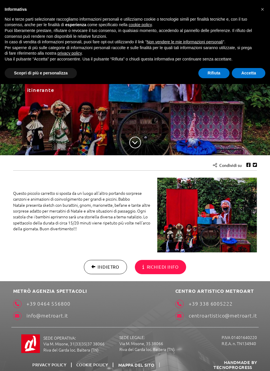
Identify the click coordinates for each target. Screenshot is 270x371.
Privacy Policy (51, 361)
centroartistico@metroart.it (216, 315)
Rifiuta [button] (214, 73)
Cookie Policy (93, 361)
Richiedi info (159, 266)
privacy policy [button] (69, 53)
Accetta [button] (248, 73)
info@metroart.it (39, 315)
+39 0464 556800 (39, 304)
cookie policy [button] (140, 24)
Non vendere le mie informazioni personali (185, 42)
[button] (262, 9)
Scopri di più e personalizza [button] (41, 73)
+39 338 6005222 (204, 304)
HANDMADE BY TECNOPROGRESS (218, 361)
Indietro (106, 266)
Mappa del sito (136, 361)
